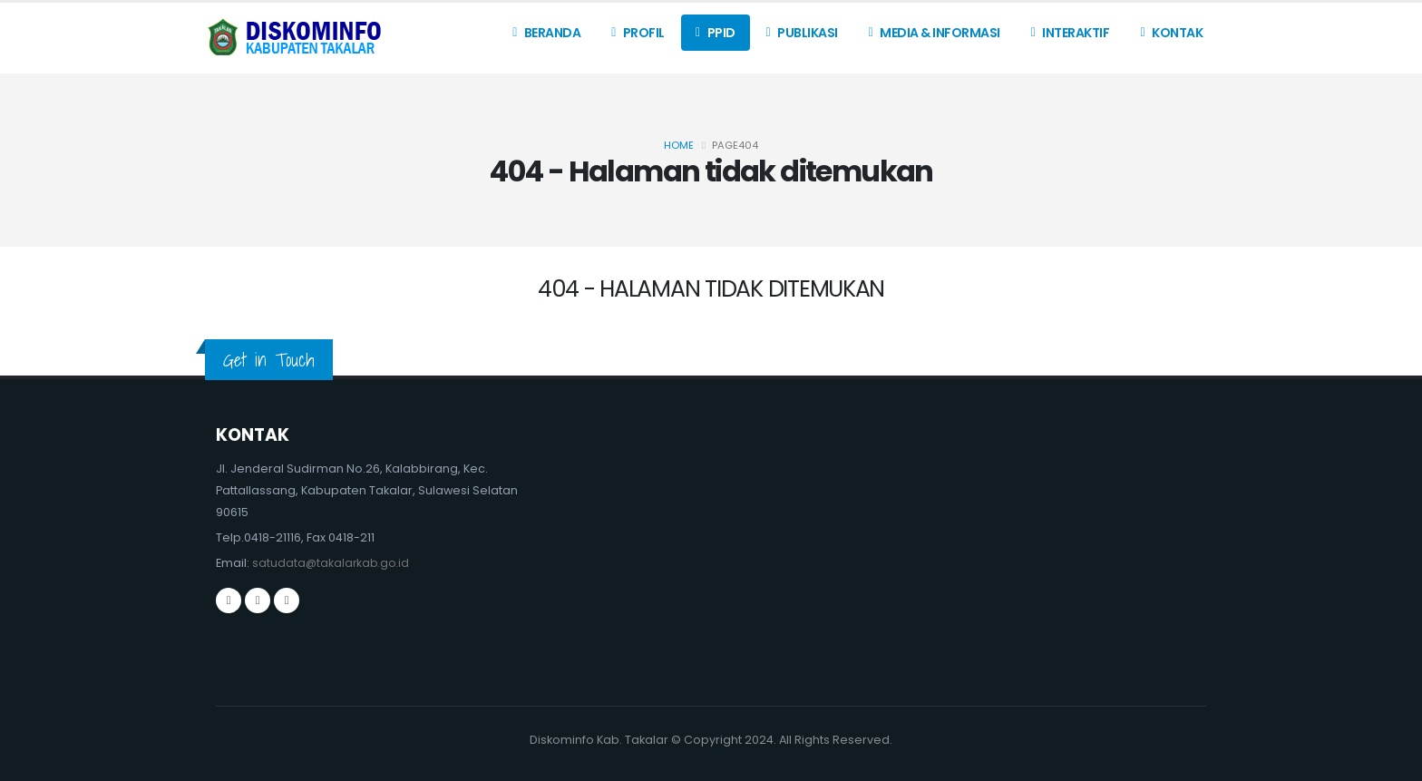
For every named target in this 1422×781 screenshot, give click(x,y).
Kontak (1171, 33)
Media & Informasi (934, 33)
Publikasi (802, 33)
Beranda (546, 33)
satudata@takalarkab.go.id (332, 563)
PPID (715, 33)
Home (679, 145)
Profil (638, 33)
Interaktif (1070, 33)
